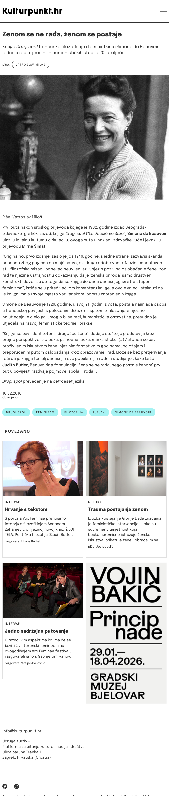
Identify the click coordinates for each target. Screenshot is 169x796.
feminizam (45, 412)
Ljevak (149, 240)
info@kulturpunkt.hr (21, 731)
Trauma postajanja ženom (118, 509)
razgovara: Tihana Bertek (23, 541)
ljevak (99, 412)
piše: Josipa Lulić (101, 546)
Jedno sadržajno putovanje (36, 631)
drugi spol (16, 412)
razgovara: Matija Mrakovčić (25, 663)
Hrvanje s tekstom (26, 509)
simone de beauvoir (133, 412)
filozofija (73, 412)
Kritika (95, 502)
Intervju (13, 502)
